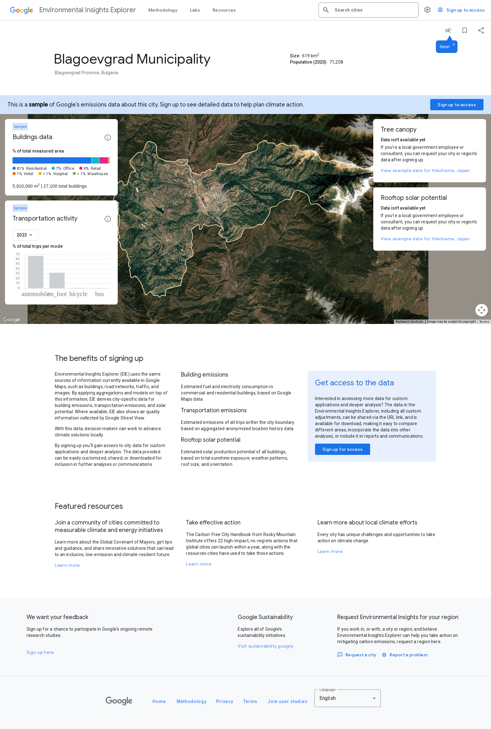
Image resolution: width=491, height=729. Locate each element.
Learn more (67, 565)
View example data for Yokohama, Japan (425, 170)
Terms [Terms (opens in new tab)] (484, 322)
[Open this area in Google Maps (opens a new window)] (12, 320)
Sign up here (40, 652)
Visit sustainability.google (265, 646)
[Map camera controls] (481, 310)
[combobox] (374, 10)
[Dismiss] (454, 45)
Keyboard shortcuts (409, 321)
